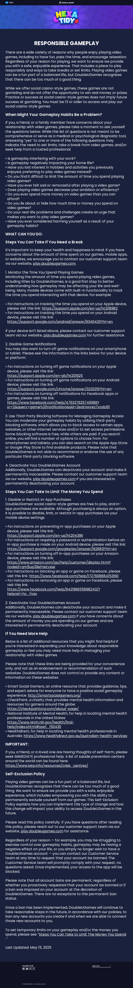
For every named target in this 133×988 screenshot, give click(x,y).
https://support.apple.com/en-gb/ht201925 (45, 376)
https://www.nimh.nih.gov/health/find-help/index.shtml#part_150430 (40, 724)
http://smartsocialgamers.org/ (54, 695)
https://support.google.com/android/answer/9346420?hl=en (60, 322)
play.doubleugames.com (54, 263)
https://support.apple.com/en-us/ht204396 (45, 535)
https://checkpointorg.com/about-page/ (43, 709)
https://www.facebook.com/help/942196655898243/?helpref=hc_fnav (53, 591)
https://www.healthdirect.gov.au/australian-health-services (75, 736)
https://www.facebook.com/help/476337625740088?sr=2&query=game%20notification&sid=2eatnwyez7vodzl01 (58, 404)
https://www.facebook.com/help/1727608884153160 (74, 576)
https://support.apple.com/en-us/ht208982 (80, 308)
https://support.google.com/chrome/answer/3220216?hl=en (59, 389)
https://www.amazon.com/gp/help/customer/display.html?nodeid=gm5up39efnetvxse (59, 564)
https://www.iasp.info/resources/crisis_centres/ (46, 765)
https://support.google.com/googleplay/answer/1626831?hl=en (62, 549)
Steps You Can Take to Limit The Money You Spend (82, 934)
